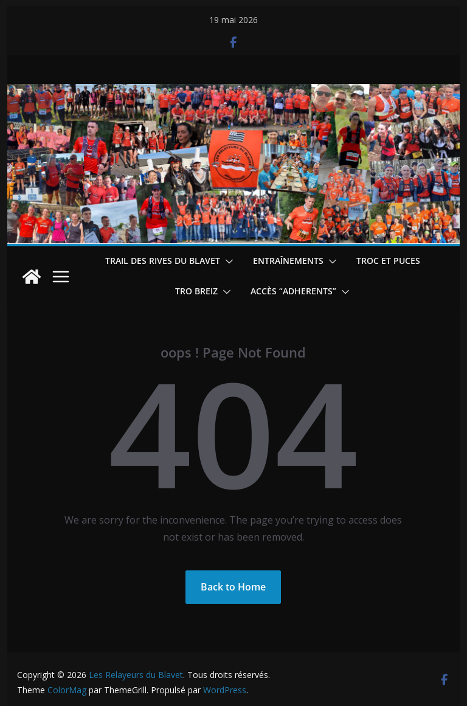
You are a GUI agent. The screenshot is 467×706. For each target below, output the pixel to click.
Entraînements (288, 260)
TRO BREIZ (196, 291)
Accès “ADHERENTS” (293, 291)
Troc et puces (388, 260)
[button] (227, 261)
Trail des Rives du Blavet (162, 260)
